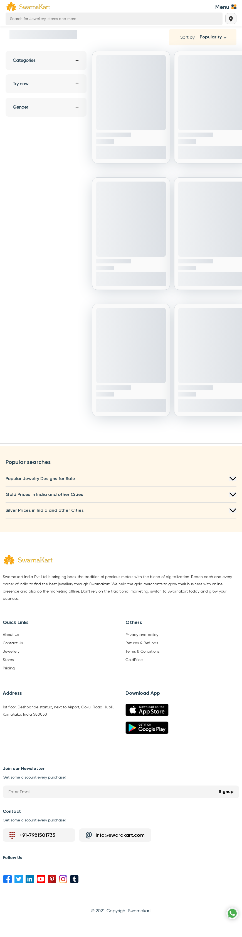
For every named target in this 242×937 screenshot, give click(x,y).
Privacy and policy (141, 635)
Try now (46, 83)
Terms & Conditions (142, 652)
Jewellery (11, 652)
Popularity (211, 37)
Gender (46, 107)
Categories (46, 60)
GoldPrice (134, 660)
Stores (8, 660)
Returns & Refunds (141, 643)
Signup (226, 792)
